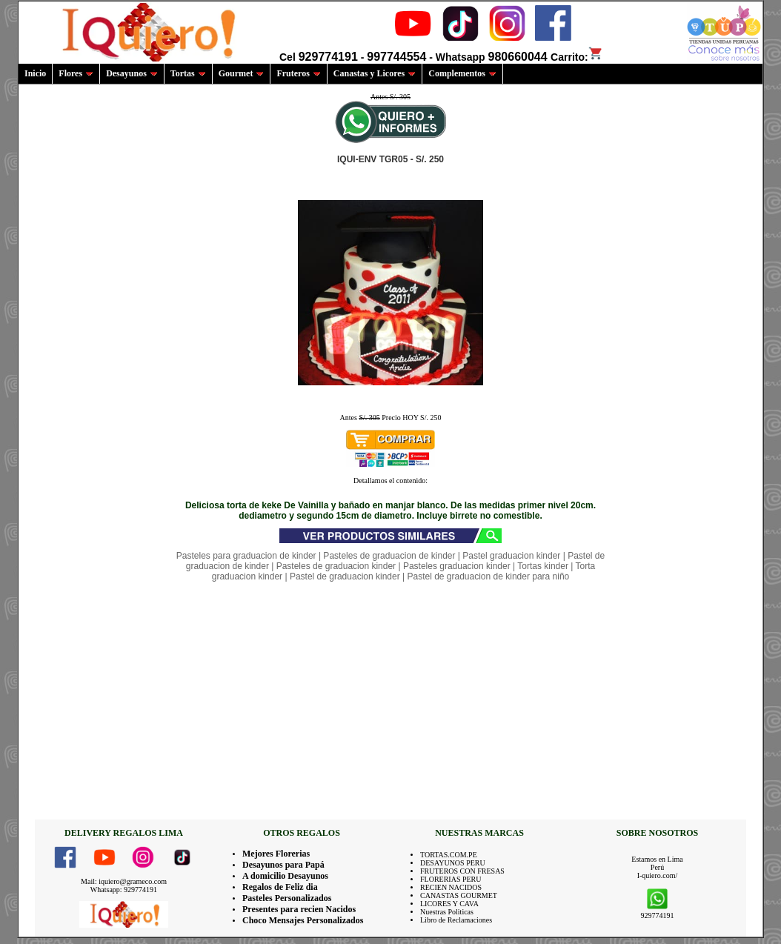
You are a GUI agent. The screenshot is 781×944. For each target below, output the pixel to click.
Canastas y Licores (374, 73)
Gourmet (242, 73)
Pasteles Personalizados (286, 898)
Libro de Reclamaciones (456, 920)
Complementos (462, 73)
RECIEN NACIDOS (451, 887)
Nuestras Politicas (446, 912)
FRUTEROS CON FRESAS (462, 871)
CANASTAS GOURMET (458, 895)
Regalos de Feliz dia (280, 887)
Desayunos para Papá (283, 865)
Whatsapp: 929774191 (123, 889)
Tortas (188, 73)
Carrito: (577, 57)
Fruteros (298, 73)
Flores (76, 73)
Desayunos (132, 73)
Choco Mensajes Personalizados (302, 920)
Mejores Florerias (276, 853)
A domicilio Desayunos (285, 876)
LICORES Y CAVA (449, 904)
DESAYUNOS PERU (452, 863)
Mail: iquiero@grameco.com (124, 881)
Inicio (35, 73)
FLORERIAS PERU (451, 879)
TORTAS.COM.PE (448, 855)
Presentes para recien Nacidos (299, 909)
